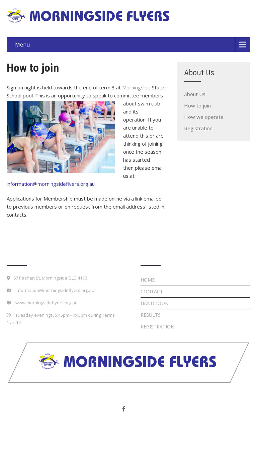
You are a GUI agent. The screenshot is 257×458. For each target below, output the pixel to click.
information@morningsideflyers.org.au (51, 183)
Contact (152, 291)
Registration (198, 128)
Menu (22, 44)
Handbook (154, 303)
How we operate (204, 116)
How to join (197, 105)
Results (151, 315)
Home (148, 280)
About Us (194, 94)
